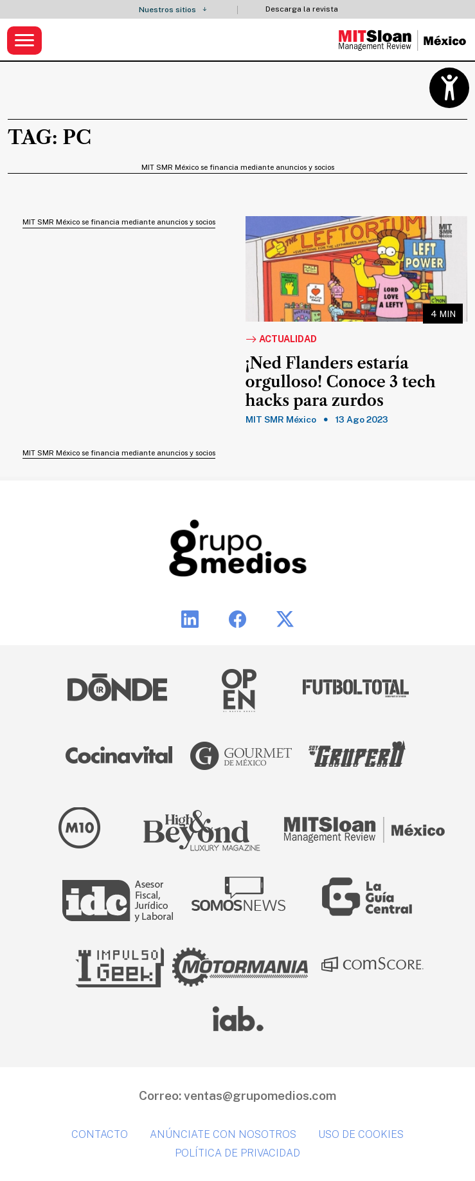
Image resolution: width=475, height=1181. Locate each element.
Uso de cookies (361, 1134)
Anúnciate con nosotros (223, 1134)
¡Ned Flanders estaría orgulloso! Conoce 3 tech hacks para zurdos (341, 382)
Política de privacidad (237, 1153)
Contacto (99, 1134)
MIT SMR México (281, 419)
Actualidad (281, 339)
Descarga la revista (301, 9)
